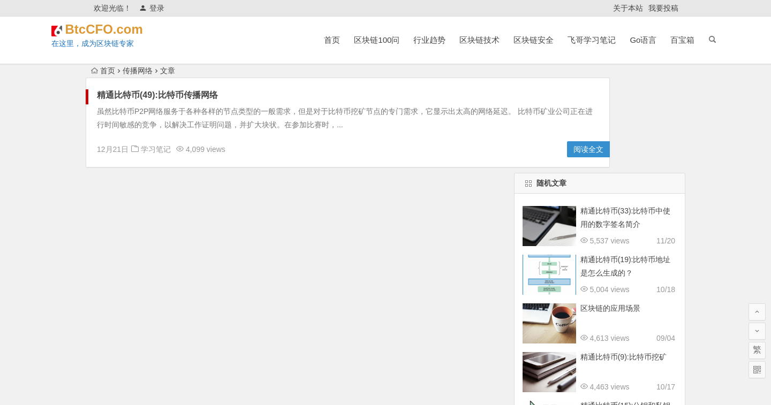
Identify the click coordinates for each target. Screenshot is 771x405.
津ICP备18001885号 (439, 384)
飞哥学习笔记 (554, 39)
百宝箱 (644, 39)
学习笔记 (156, 149)
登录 (151, 8)
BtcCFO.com (156, 33)
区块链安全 (495, 39)
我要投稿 (663, 8)
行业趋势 (391, 39)
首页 (294, 39)
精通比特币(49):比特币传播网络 (157, 95)
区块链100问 (338, 39)
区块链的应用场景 (610, 213)
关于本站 (628, 8)
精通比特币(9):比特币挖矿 (623, 261)
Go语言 (605, 39)
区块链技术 (441, 39)
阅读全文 (486, 149)
